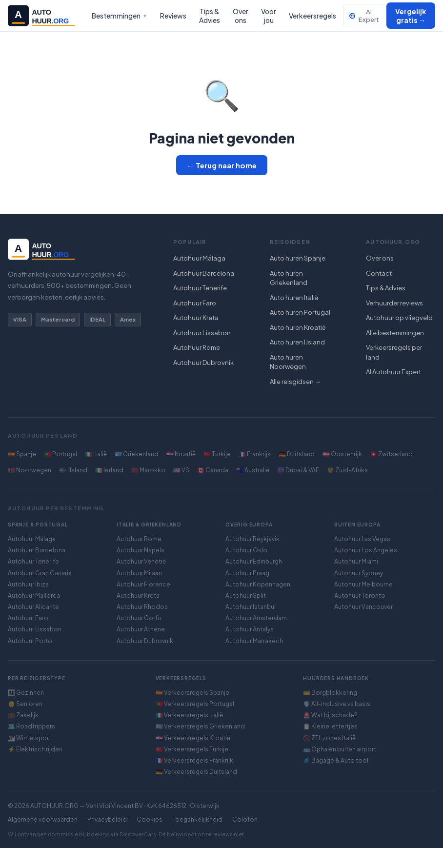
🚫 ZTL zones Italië (329, 738)
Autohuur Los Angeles (365, 550)
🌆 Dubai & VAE (298, 470)
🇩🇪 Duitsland (297, 454)
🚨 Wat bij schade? (330, 715)
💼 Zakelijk (23, 715)
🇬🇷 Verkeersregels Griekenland (200, 726)
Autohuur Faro (194, 303)
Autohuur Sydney (358, 573)
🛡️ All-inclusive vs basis (336, 703)
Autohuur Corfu (139, 618)
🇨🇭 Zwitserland (391, 454)
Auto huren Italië (294, 298)
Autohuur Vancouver (363, 606)
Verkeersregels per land (394, 352)
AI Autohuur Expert (393, 372)
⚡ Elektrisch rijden (35, 749)
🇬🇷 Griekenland (137, 454)
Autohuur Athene (141, 629)
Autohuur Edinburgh (253, 561)
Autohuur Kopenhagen (257, 584)
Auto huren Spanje (297, 258)
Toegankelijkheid (197, 819)
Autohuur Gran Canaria (40, 573)
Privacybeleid (107, 819)
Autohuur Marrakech (254, 641)
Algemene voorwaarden (43, 819)
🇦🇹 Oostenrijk (342, 454)
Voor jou (268, 15)
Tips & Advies (209, 15)
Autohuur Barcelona (203, 273)
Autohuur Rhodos (142, 606)
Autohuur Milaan (139, 573)
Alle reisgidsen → (295, 381)
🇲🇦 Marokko (148, 470)
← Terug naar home (222, 165)
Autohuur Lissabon (202, 333)
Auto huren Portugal (300, 312)
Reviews (173, 15)
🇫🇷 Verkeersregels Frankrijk (194, 760)
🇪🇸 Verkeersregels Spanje (192, 692)
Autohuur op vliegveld (399, 318)
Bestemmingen (119, 15)
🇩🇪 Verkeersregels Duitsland (196, 771)
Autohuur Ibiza (28, 584)
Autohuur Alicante (33, 606)
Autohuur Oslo (246, 550)
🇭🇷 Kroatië (181, 454)
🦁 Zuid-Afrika (347, 470)
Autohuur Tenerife (200, 288)
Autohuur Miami (356, 561)
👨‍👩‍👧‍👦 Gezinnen (26, 692)
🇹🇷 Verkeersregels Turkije (192, 749)
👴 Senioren (25, 703)
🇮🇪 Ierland (109, 470)
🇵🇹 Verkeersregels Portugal (195, 703)
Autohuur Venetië (141, 561)
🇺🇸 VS (181, 470)
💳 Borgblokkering (330, 692)
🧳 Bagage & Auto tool (335, 760)
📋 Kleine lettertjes (330, 726)
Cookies (149, 819)
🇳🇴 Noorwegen (29, 470)
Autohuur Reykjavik (252, 539)
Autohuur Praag (247, 573)
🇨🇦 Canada (212, 470)
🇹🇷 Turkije (217, 454)
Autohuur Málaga (199, 258)
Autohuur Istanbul (250, 606)
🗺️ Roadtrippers (31, 726)
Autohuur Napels (140, 550)
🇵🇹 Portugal (60, 454)
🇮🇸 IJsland (73, 470)
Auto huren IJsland (297, 342)
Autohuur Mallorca (34, 595)
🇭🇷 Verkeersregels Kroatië (193, 738)
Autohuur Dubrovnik (203, 362)
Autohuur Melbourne (363, 584)
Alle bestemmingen (395, 333)
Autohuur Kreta (196, 318)
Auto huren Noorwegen (288, 362)
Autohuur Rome (196, 347)
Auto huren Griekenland (288, 278)
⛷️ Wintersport (29, 738)
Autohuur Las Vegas (362, 539)
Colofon (245, 819)
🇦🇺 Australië (252, 470)
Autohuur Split (245, 595)
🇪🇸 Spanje (22, 454)
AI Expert (364, 15)
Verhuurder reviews (394, 303)
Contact (379, 273)
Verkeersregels (312, 15)
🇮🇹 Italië (96, 454)
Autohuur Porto (30, 641)
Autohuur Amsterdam (256, 618)
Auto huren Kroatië (298, 327)
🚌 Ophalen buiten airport (339, 749)
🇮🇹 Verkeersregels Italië (189, 715)
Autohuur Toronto (359, 595)
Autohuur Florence (143, 584)
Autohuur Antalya (249, 629)
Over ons (240, 15)
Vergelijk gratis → (410, 15)
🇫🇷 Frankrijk (255, 454)
